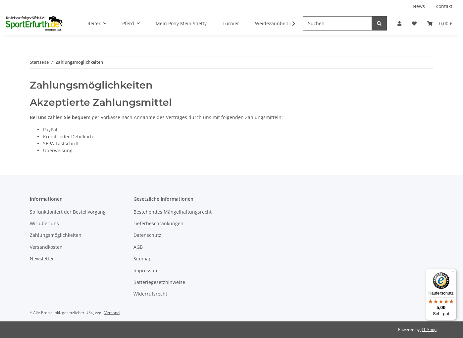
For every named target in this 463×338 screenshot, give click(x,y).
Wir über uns (44, 223)
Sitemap (142, 258)
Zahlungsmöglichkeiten (55, 235)
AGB (138, 247)
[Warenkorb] (440, 23)
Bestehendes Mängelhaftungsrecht (172, 212)
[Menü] (452, 273)
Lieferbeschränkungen (158, 223)
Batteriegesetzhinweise (159, 282)
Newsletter (42, 258)
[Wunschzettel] (414, 23)
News (419, 6)
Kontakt (444, 6)
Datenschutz (147, 235)
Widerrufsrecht (150, 294)
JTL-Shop (429, 329)
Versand (112, 312)
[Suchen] (337, 23)
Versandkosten (46, 247)
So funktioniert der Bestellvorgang (68, 212)
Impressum (146, 270)
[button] (399, 23)
